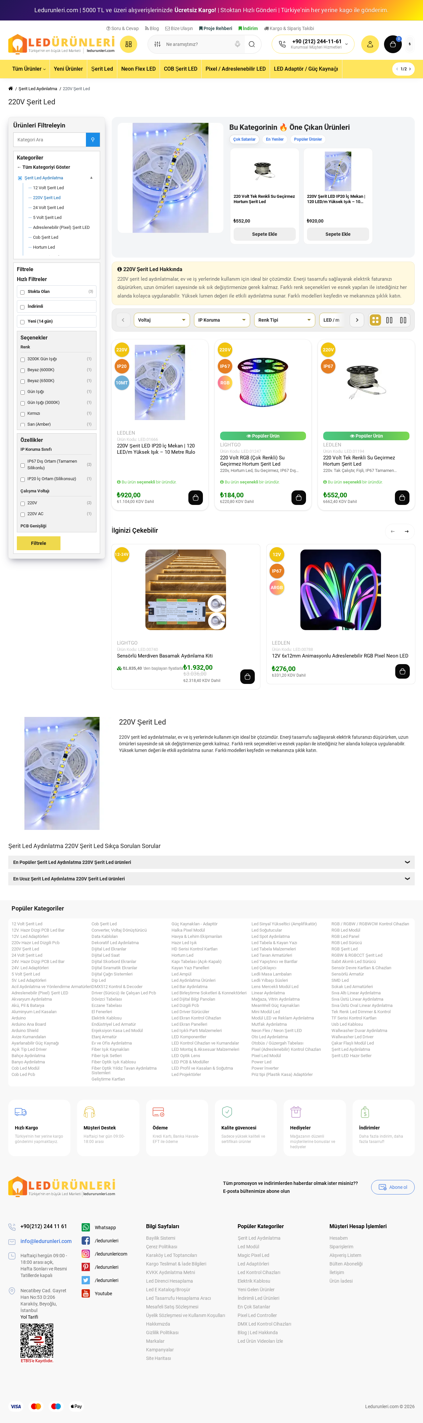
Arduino (19, 1018)
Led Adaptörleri (253, 1263)
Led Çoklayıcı (263, 968)
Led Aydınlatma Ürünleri (193, 980)
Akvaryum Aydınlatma (32, 999)
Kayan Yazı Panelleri (190, 968)
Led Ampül (181, 974)
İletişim (336, 1272)
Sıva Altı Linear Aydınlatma (356, 993)
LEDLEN (126, 433)
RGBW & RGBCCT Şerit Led (356, 955)
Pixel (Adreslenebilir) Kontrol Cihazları (286, 1049)
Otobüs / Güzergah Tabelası (277, 1043)
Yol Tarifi (29, 1317)
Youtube (97, 1293)
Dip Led (99, 980)
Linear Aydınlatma (268, 993)
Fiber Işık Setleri (107, 1055)
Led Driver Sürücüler (190, 1012)
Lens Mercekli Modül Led (274, 986)
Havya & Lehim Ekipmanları (197, 936)
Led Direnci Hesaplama (169, 1281)
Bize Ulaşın (179, 28)
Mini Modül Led (265, 1012)
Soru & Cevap (122, 28)
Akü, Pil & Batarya (28, 1005)
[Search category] (157, 44)
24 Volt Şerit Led (27, 955)
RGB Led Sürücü (346, 943)
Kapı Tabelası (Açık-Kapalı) (197, 961)
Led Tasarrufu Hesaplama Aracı (178, 1298)
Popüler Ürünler (308, 139)
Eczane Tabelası (107, 1005)
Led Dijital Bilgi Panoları (193, 999)
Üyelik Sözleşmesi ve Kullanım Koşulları (185, 1315)
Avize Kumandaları (29, 1037)
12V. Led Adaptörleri (30, 936)
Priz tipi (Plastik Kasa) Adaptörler (282, 1074)
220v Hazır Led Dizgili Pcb (35, 943)
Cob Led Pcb (23, 1074)
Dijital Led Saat (106, 955)
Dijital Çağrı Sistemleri (112, 974)
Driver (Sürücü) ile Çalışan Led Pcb (124, 993)
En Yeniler (275, 139)
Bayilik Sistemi (160, 1238)
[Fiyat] (403, 320)
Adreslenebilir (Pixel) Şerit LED (40, 993)
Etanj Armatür (104, 1037)
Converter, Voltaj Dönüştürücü (119, 930)
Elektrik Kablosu (107, 1018)
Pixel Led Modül (266, 1055)
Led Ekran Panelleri (189, 1024)
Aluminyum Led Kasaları (34, 1012)
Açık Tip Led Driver (29, 1049)
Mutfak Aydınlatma (269, 1024)
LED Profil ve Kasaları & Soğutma (202, 1068)
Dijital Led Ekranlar (109, 949)
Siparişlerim (341, 1246)
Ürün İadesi (341, 1281)
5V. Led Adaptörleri (29, 980)
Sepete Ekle (264, 234)
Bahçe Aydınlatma (28, 1055)
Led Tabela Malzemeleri (273, 949)
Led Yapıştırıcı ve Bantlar (274, 961)
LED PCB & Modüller (190, 1062)
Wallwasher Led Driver (352, 1037)
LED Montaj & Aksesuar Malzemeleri (205, 1049)
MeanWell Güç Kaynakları (275, 1005)
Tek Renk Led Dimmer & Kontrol (361, 1012)
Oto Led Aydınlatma (269, 1037)
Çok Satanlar (244, 139)
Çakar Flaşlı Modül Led (352, 1043)
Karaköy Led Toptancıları (171, 1255)
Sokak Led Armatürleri (352, 986)
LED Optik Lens (186, 1055)
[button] (393, 531)
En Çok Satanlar (254, 1306)
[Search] (237, 44)
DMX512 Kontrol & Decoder (117, 986)
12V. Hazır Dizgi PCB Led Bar (38, 930)
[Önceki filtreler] (123, 320)
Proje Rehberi (215, 28)
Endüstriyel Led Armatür (114, 1024)
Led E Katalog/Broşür (168, 1289)
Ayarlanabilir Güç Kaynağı (35, 1043)
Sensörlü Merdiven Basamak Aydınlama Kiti (165, 656)
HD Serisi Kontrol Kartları (194, 949)
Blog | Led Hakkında (258, 1332)
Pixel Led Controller (257, 1315)
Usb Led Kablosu (347, 1024)
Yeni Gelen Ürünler (256, 1289)
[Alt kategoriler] (91, 178)
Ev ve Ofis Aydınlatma (112, 1043)
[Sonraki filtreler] (357, 320)
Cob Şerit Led (104, 924)
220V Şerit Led (25, 949)
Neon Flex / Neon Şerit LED (276, 1030)
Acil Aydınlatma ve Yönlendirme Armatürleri (52, 986)
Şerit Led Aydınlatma (350, 1049)
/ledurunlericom (104, 1254)
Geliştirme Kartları (108, 1079)
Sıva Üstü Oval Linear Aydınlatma (362, 1005)
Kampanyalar (160, 1349)
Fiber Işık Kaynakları (110, 1049)
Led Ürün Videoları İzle (260, 1341)
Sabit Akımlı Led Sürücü (353, 961)
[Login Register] (370, 44)
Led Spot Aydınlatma (270, 936)
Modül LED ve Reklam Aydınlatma (282, 1018)
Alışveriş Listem (345, 1255)
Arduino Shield (25, 1030)
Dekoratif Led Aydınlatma (115, 943)
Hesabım (338, 1238)
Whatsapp (99, 1227)
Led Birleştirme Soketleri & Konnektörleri (209, 993)
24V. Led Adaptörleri (30, 968)
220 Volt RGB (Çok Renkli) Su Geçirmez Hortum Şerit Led (252, 461)
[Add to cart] (195, 497)
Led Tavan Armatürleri (271, 955)
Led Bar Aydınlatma (190, 986)
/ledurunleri (100, 1240)
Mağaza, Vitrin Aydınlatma (275, 999)
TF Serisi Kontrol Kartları (353, 1018)
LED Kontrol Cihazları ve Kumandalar (205, 1043)
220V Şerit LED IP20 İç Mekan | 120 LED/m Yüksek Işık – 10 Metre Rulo (336, 199)
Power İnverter (265, 1068)
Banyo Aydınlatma (28, 1062)
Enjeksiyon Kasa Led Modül (117, 1030)
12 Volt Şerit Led (27, 924)
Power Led (261, 1062)
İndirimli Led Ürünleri (258, 1298)
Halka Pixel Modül (188, 930)
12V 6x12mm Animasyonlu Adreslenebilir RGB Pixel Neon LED (340, 656)
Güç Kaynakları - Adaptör (194, 924)
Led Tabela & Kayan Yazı (274, 943)
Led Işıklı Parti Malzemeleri (197, 1030)
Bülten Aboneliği (346, 1263)
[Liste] (389, 320)
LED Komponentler (189, 1037)
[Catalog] (128, 44)
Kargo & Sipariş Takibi (289, 28)
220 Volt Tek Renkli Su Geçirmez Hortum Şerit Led (264, 199)
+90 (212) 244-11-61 (317, 41)
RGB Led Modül (345, 930)
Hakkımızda (158, 1324)
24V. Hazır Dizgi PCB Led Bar (38, 961)
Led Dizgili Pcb (185, 1005)
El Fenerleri (102, 1012)
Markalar (155, 1341)
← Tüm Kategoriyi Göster (43, 167)
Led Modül (248, 1246)
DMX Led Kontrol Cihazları (264, 1324)
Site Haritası (158, 1358)
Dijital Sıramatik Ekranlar (114, 968)
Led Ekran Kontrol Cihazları (196, 1018)
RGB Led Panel (345, 936)
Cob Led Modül (25, 1068)
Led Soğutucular (266, 930)
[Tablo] (375, 320)
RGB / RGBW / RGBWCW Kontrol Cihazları (370, 924)
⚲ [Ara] (93, 139)
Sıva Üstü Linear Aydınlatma (357, 999)
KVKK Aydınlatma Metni (170, 1272)
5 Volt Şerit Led (26, 974)
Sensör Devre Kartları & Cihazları (361, 968)
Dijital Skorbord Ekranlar (114, 961)
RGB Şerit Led (344, 949)
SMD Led (340, 980)
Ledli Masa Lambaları (271, 974)
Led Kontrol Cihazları (259, 1272)
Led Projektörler (186, 1074)
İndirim (248, 28)
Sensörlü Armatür (347, 974)
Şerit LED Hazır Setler (351, 1055)
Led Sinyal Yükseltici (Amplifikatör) (284, 924)
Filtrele (38, 543)
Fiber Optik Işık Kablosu (114, 1062)
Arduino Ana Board (29, 1024)
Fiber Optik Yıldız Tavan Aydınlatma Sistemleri (124, 1070)
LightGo (230, 445)
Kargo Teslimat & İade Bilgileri (176, 1263)
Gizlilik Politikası (162, 1332)
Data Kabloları (105, 936)
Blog (152, 28)
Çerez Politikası (161, 1246)
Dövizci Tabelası (107, 999)
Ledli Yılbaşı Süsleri (269, 980)
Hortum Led (182, 955)
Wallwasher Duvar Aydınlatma (359, 1030)
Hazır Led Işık (184, 943)
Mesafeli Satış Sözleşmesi (172, 1306)
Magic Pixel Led (253, 1255)
